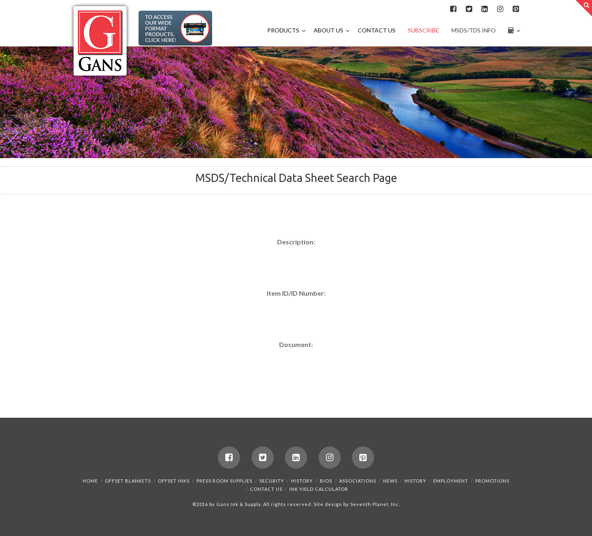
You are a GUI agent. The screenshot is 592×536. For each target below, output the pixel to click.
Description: (296, 242)
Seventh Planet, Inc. (374, 504)
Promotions (492, 480)
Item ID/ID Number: (296, 293)
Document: (296, 344)
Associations (357, 480)
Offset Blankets (128, 480)
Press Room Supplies (224, 480)
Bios (326, 480)
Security (271, 480)
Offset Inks (174, 480)
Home (90, 480)
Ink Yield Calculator (318, 489)
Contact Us (266, 489)
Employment (450, 480)
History (302, 480)
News (390, 480)
